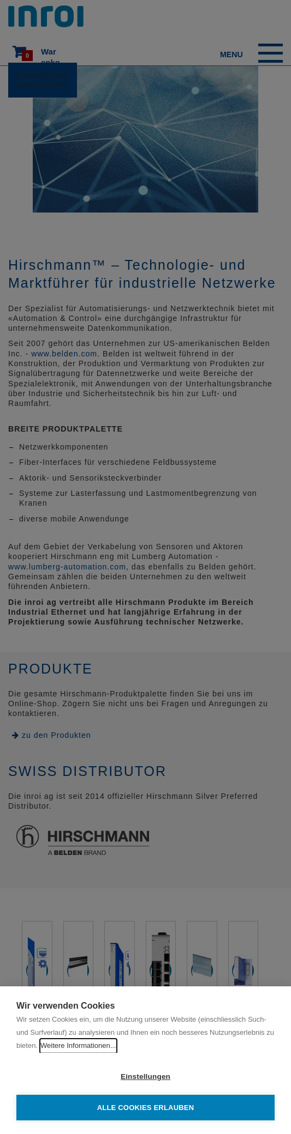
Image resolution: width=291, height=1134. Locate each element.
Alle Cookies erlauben (145, 1107)
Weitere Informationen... (78, 1045)
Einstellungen (145, 1076)
